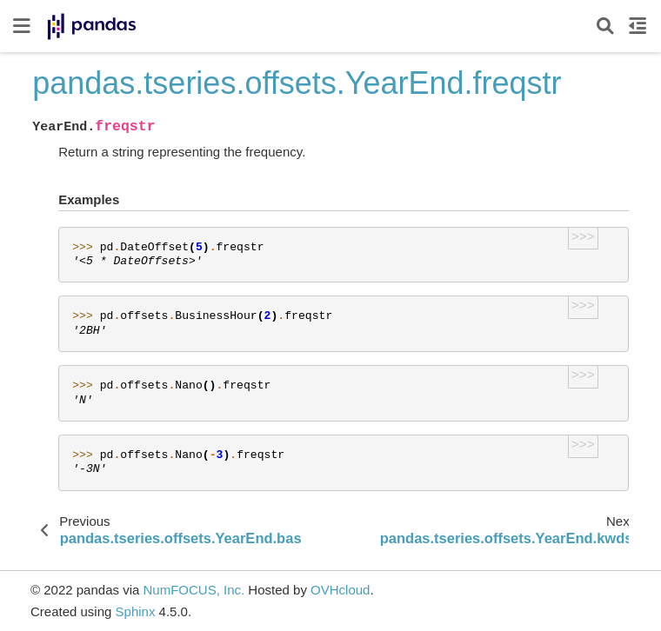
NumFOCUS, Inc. (193, 589)
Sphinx (136, 611)
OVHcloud (340, 589)
